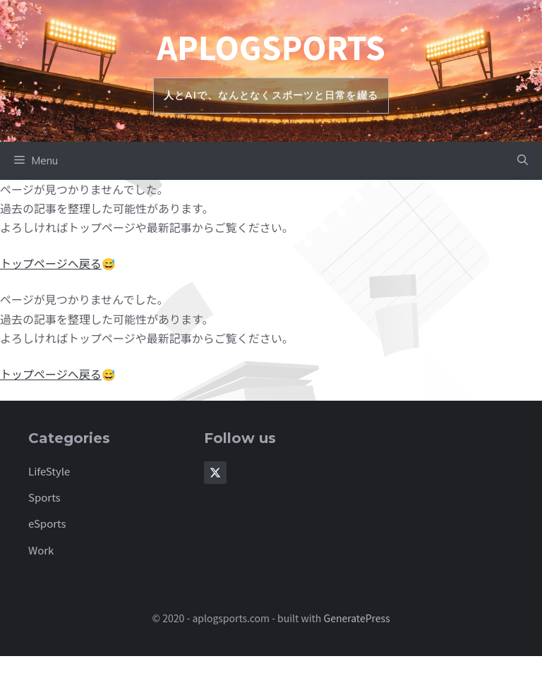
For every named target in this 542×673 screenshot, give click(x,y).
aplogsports (271, 46)
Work (41, 549)
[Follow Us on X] (215, 472)
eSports (47, 523)
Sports (44, 497)
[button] (522, 161)
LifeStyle (49, 470)
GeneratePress (357, 618)
